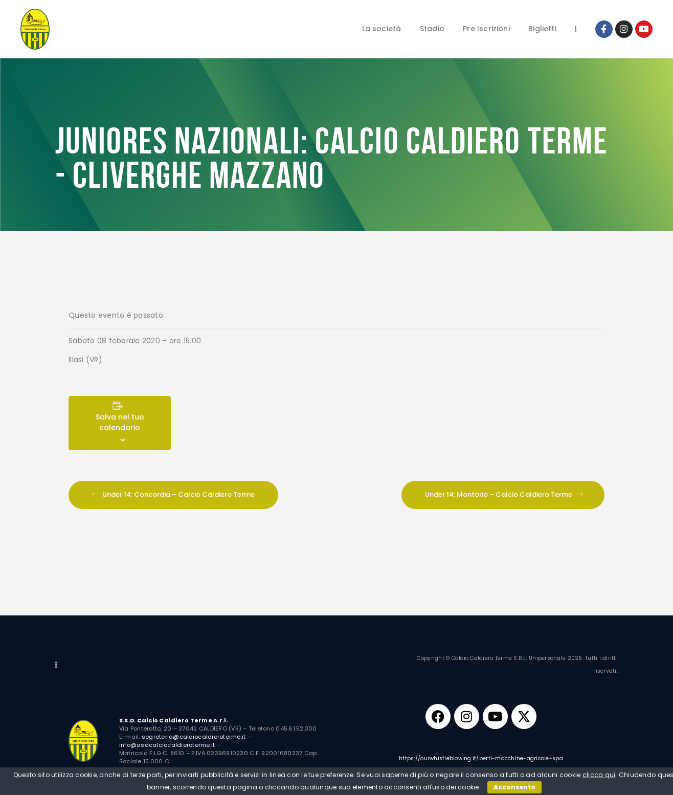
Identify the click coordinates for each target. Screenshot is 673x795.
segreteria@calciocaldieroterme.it (194, 737)
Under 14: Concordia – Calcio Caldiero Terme (178, 494)
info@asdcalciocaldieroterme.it (167, 745)
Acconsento (514, 787)
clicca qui (599, 774)
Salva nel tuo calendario (120, 422)
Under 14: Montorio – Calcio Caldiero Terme (499, 494)
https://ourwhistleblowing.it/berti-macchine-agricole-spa (481, 760)
